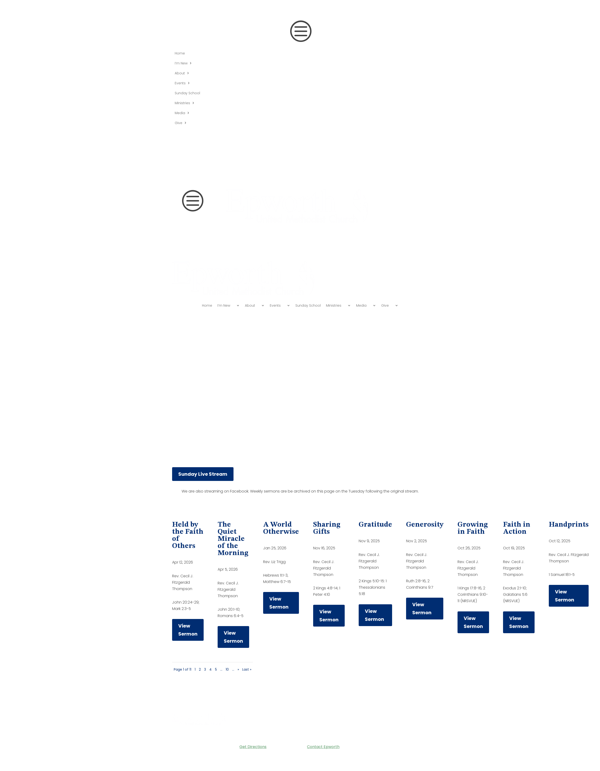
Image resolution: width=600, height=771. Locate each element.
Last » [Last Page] (246, 669)
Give (178, 123)
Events (180, 83)
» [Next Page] (238, 669)
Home (180, 54)
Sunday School (187, 93)
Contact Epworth (323, 746)
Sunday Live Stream (202, 474)
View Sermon (187, 630)
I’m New (181, 64)
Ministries (182, 103)
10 (227, 669)
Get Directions (252, 746)
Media (180, 113)
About (180, 74)
